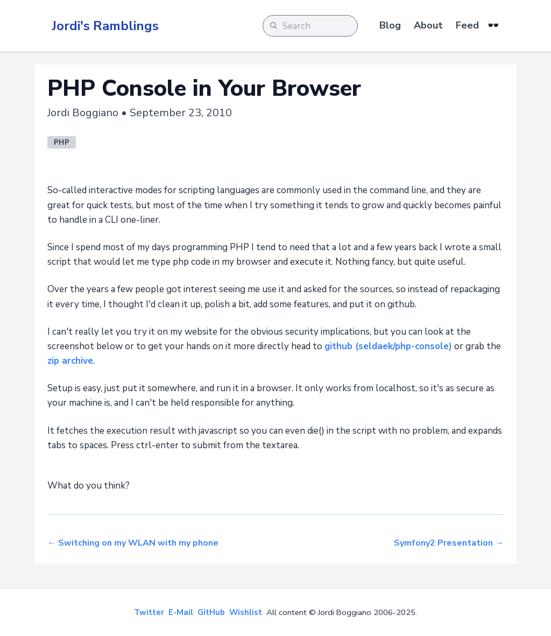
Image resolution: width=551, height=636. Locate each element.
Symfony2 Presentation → (449, 543)
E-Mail (180, 612)
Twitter (149, 612)
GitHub (211, 612)
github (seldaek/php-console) (388, 346)
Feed (467, 25)
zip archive (70, 361)
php (61, 142)
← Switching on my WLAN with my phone (132, 543)
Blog (390, 25)
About (428, 25)
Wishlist (245, 612)
